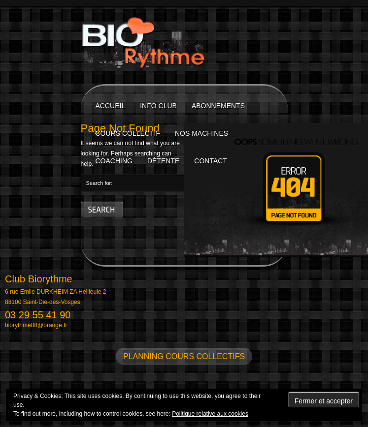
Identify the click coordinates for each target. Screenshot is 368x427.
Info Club (158, 106)
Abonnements (218, 106)
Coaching (114, 161)
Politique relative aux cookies (210, 413)
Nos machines (201, 133)
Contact (210, 161)
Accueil (111, 106)
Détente (163, 161)
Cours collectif (128, 133)
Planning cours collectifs (184, 356)
